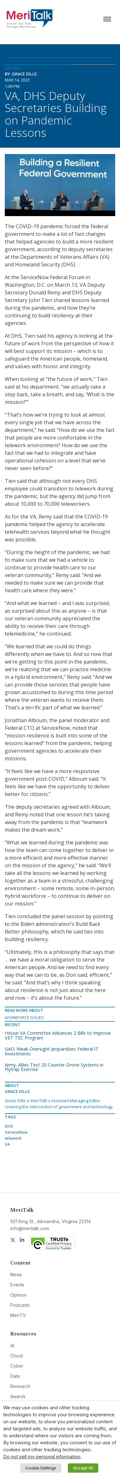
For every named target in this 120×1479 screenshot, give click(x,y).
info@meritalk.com (29, 1228)
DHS (9, 1126)
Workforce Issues (24, 1017)
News (16, 1274)
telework (13, 1138)
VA (7, 1144)
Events (17, 1284)
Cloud (16, 1355)
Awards (18, 1396)
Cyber (16, 1366)
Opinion (18, 1295)
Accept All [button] (83, 1467)
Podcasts (20, 1305)
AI (12, 1345)
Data (15, 1376)
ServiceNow (16, 1132)
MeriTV (18, 1315)
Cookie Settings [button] (40, 1467)
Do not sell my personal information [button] (41, 1457)
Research (20, 1386)
